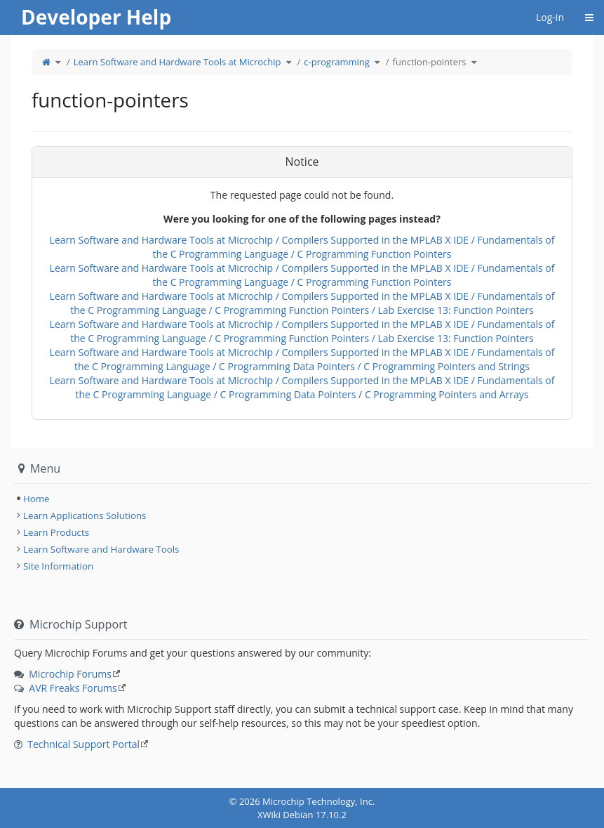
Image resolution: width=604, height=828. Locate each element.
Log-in (550, 17)
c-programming (336, 61)
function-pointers (430, 61)
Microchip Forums (70, 674)
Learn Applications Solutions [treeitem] (84, 515)
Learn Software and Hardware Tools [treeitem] (101, 549)
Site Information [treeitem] (58, 566)
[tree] (302, 498)
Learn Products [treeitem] (56, 532)
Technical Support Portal (83, 744)
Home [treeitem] (36, 498)
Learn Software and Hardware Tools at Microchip (177, 61)
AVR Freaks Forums (72, 688)
